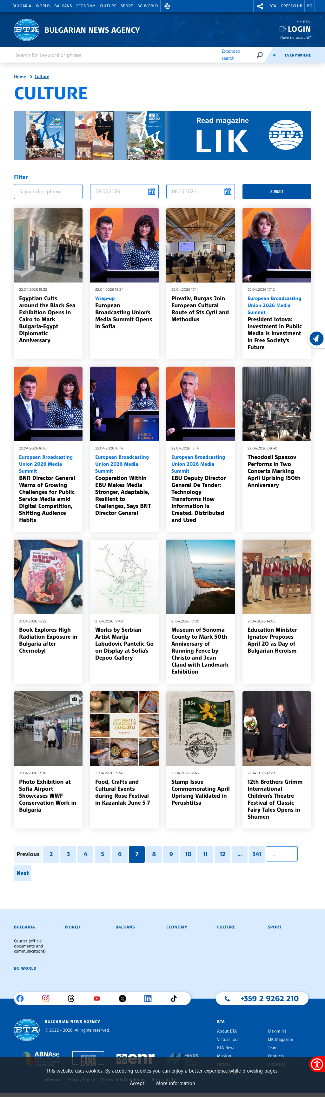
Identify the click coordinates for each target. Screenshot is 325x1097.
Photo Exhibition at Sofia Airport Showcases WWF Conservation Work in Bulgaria (47, 795)
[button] (167, 6)
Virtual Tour (228, 1039)
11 (205, 854)
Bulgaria (21, 6)
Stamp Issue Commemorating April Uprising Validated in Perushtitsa (200, 792)
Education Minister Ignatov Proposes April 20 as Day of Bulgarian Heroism (272, 640)
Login (299, 29)
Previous (28, 854)
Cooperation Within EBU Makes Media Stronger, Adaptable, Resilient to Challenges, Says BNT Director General (124, 485)
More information (175, 1083)
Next (23, 873)
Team (273, 1047)
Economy (86, 6)
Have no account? (295, 37)
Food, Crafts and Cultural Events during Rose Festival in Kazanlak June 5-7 (122, 792)
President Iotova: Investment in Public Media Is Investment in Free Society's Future (277, 323)
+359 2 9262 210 (270, 998)
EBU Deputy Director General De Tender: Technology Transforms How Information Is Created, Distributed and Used (200, 488)
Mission (224, 1056)
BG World (147, 6)
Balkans (63, 6)
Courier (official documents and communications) (30, 946)
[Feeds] (274, 55)
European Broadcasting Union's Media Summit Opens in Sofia (124, 312)
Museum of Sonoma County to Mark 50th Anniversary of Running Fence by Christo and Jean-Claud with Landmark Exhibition (200, 650)
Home (20, 77)
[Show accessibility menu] (317, 1064)
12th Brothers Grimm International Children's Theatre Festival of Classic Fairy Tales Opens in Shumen (275, 799)
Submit (276, 191)
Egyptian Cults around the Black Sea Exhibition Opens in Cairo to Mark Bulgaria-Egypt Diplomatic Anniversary (47, 319)
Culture (108, 6)
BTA (272, 6)
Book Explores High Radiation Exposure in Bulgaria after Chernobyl (48, 640)
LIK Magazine (280, 1039)
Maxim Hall (278, 1031)
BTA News (226, 1047)
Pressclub (291, 6)
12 (222, 854)
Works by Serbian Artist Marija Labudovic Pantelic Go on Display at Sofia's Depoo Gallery (124, 643)
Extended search (231, 55)
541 (257, 854)
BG (309, 6)
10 (188, 854)
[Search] (259, 54)
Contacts (276, 1056)
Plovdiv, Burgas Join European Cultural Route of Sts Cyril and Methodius (200, 309)
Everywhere (298, 55)
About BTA (227, 1031)
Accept (137, 1083)
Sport (127, 6)
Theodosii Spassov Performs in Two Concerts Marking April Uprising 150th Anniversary (274, 471)
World (43, 6)
